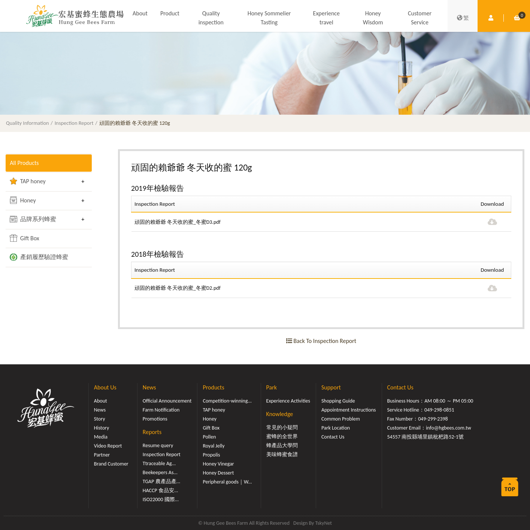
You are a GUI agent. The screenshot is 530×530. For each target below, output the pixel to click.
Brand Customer (111, 464)
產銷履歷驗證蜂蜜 (39, 257)
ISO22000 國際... (161, 499)
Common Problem (340, 419)
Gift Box (24, 238)
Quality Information (27, 123)
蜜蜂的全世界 (282, 436)
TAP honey (28, 181)
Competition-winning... (227, 401)
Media (100, 437)
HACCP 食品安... (160, 490)
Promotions (155, 419)
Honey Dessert (218, 473)
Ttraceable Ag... (159, 463)
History (101, 428)
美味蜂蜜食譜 (282, 454)
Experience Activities (288, 401)
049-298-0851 (439, 410)
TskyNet (323, 523)
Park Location (335, 428)
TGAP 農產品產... (161, 481)
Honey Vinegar (218, 464)
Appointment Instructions (348, 410)
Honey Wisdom (373, 18)
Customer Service (419, 18)
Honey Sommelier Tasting (269, 18)
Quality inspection (211, 18)
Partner (102, 455)
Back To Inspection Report (321, 340)
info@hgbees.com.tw (448, 428)
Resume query (158, 445)
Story (99, 419)
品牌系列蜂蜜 (33, 219)
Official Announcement (167, 401)
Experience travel (326, 18)
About (140, 13)
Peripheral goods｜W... (227, 482)
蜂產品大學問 (282, 445)
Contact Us (333, 437)
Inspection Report (74, 123)
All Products (24, 162)
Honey (23, 200)
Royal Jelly (213, 446)
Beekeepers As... (160, 472)
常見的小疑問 (282, 427)
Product (169, 13)
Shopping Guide (338, 401)
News (100, 410)
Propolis (211, 455)
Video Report (108, 446)
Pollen (209, 437)
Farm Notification (161, 410)
